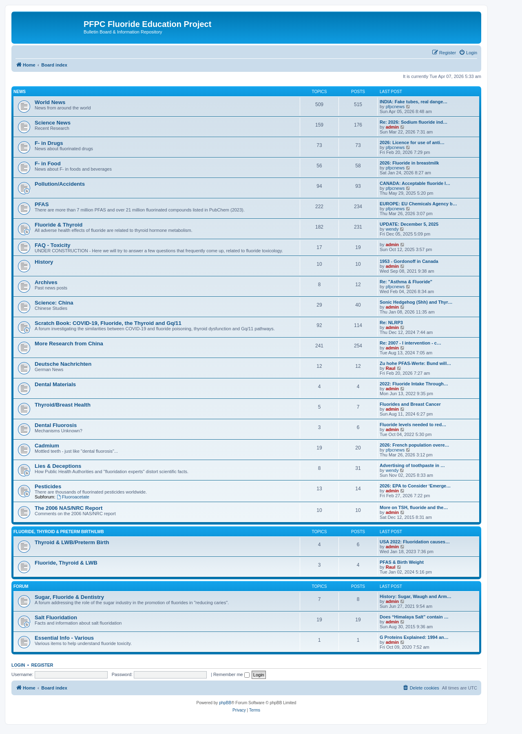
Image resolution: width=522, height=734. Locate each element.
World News (50, 102)
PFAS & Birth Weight (402, 562)
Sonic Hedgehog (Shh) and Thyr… (416, 302)
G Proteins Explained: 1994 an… (414, 637)
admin (392, 127)
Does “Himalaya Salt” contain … (414, 616)
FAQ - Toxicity (53, 245)
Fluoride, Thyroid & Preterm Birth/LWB (58, 531)
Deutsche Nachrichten (63, 364)
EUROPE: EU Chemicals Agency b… (418, 203)
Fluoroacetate (73, 496)
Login (18, 665)
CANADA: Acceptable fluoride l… (415, 183)
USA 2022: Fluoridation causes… (415, 541)
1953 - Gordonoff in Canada (409, 261)
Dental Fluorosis (56, 425)
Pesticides (48, 486)
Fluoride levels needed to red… (413, 424)
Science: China (54, 303)
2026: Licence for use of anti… (412, 142)
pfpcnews (395, 106)
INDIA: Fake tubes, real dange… (413, 101)
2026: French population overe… (414, 445)
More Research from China (69, 343)
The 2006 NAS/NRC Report (68, 508)
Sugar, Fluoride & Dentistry (69, 597)
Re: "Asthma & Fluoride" (406, 281)
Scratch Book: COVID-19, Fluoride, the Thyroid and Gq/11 (108, 323)
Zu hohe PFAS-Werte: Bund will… (415, 363)
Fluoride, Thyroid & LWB (66, 563)
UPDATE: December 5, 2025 (409, 224)
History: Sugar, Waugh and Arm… (415, 596)
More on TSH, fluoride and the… (414, 507)
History (44, 262)
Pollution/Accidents (60, 184)
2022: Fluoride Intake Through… (414, 383)
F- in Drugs (49, 143)
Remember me (231, 674)
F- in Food (48, 163)
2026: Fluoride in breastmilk (409, 162)
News (19, 91)
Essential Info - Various (64, 638)
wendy (392, 229)
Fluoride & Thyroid (58, 225)
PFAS (42, 204)
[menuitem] (468, 53)
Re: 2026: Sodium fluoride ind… (413, 122)
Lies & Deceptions (58, 466)
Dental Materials (55, 384)
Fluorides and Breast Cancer (410, 404)
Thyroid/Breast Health (63, 405)
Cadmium (47, 446)
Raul (391, 368)
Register (42, 665)
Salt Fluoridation (56, 617)
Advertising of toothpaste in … (412, 465)
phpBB (225, 703)
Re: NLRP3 (391, 322)
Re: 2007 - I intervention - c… (410, 342)
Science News (53, 123)
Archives (46, 282)
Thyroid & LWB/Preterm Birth (72, 542)
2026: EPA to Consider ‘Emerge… (415, 485)
